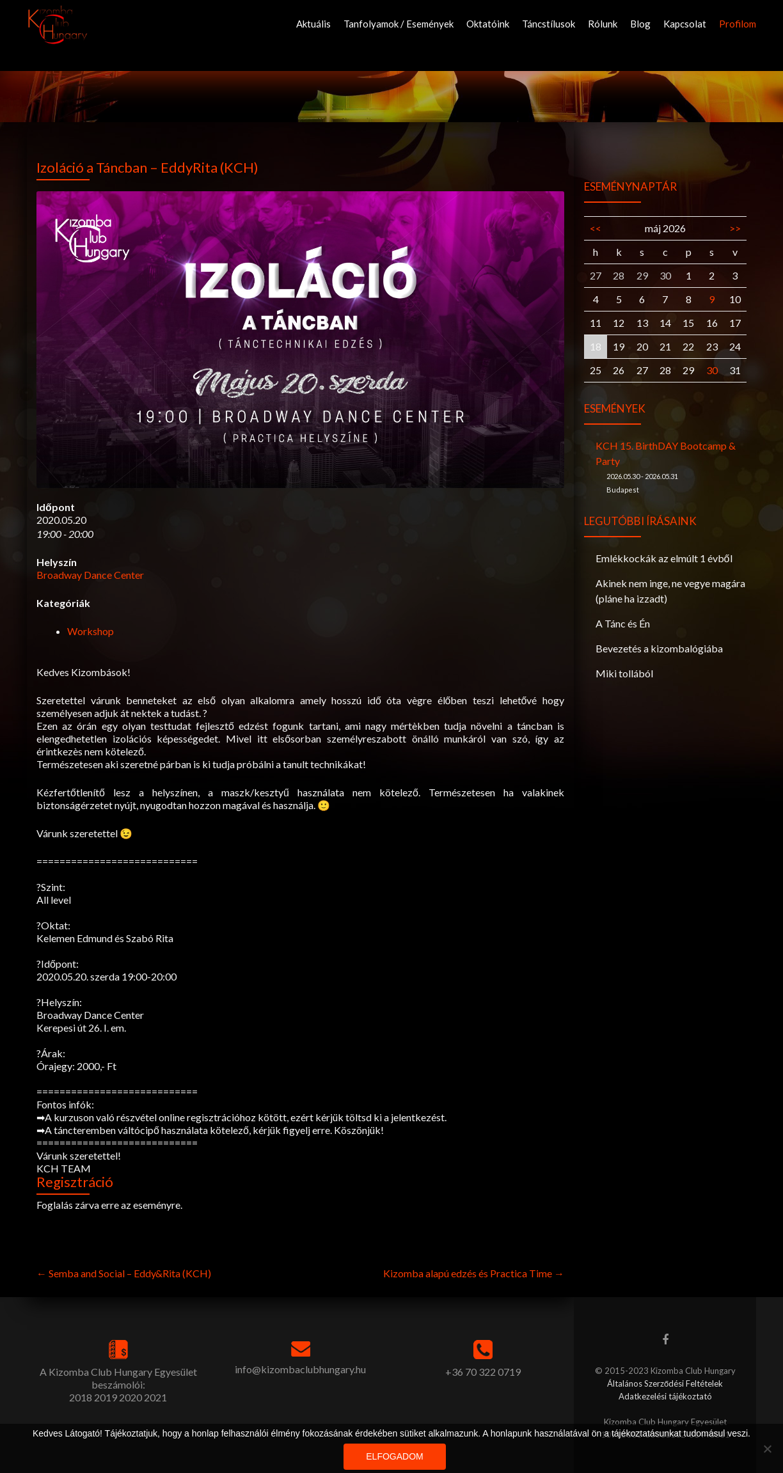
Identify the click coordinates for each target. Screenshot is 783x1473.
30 (712, 370)
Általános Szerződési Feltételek (665, 1383)
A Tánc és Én (623, 623)
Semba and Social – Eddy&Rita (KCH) (123, 1273)
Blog (640, 23)
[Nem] (767, 1448)
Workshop (90, 631)
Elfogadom (394, 1456)
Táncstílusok (548, 23)
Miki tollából (624, 673)
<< (595, 228)
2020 (130, 1397)
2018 (80, 1397)
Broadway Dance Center (90, 575)
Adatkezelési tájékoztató (665, 1396)
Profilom (737, 23)
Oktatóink (487, 23)
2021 (155, 1397)
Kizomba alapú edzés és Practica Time (473, 1273)
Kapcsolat (684, 23)
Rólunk (602, 23)
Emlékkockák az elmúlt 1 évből (664, 558)
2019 (105, 1397)
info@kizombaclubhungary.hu (300, 1369)
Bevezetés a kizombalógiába (659, 648)
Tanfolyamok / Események (399, 23)
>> (735, 228)
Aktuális (313, 23)
